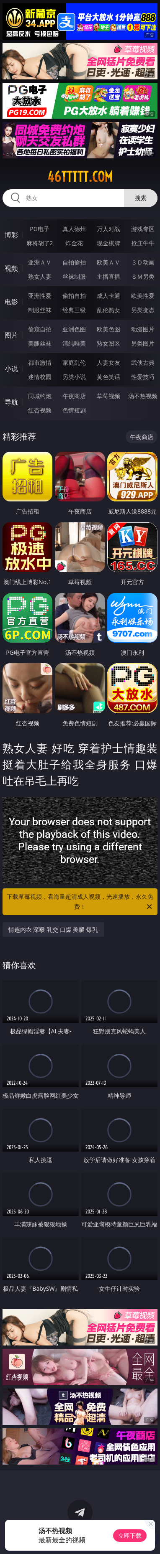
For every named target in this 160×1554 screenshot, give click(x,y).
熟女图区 (108, 343)
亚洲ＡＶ (40, 262)
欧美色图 (108, 329)
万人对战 (108, 229)
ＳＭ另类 (143, 276)
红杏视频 (40, 410)
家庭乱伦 (74, 362)
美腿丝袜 (40, 343)
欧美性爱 (143, 296)
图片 (11, 335)
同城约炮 (40, 396)
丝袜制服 (74, 276)
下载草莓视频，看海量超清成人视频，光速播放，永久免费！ (80, 902)
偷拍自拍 (74, 296)
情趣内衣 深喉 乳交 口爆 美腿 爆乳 (53, 929)
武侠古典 (143, 362)
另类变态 (143, 310)
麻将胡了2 (39, 243)
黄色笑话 (108, 377)
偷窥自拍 (40, 329)
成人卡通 (108, 296)
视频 (11, 268)
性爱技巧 (143, 377)
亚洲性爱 (40, 296)
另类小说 (74, 377)
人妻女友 (108, 362)
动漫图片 (143, 329)
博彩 (11, 234)
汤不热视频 (142, 396)
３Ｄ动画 (143, 262)
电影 (11, 301)
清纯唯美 (74, 343)
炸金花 (74, 243)
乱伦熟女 (108, 310)
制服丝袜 (40, 310)
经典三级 (74, 310)
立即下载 (130, 1535)
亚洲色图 (74, 329)
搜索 (141, 198)
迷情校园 (40, 377)
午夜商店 (74, 396)
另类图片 (143, 343)
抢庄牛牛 (143, 243)
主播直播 (108, 276)
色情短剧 (74, 410)
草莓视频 (108, 396)
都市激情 (40, 362)
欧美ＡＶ (108, 262)
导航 (11, 402)
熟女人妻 (40, 276)
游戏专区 (143, 229)
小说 (11, 368)
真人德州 (74, 229)
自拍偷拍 (74, 262)
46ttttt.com (80, 176)
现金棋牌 (108, 243)
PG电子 (39, 229)
